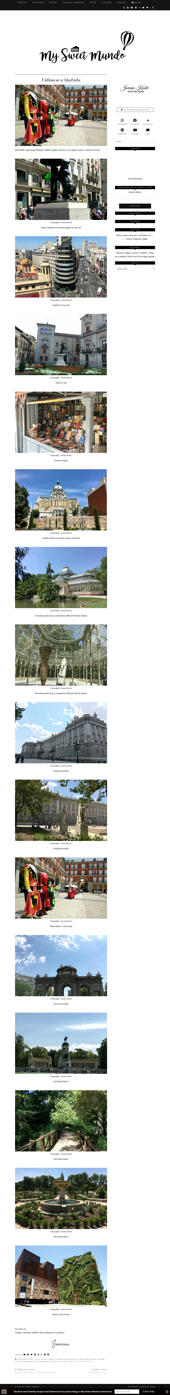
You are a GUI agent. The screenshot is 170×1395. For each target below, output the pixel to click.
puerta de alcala (59, 1361)
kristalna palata (87, 1359)
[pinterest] (122, 131)
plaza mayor (42, 1361)
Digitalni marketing (74, 2)
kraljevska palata (68, 1359)
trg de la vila (76, 1361)
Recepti (53, 2)
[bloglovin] (147, 121)
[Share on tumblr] (38, 1355)
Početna (22, 2)
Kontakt (121, 2)
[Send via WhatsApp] (41, 1355)
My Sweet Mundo (30, 1387)
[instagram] (122, 121)
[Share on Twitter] (32, 1355)
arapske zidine (25, 1359)
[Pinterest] (128, 7)
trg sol (88, 1361)
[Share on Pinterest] (35, 1355)
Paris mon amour (98, 1371)
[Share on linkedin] (45, 1355)
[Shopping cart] (148, 7)
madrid (101, 1359)
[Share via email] (24, 1355)
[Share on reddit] (48, 1355)
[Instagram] (124, 7)
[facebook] (135, 121)
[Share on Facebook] (28, 1355)
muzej (18, 1361)
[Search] (153, 7)
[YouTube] (132, 7)
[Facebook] (136, 7)
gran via (53, 1359)
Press (93, 2)
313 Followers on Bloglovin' (135, 110)
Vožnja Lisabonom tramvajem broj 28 (35, 1371)
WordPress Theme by (141, 1387)
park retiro (29, 1361)
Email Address (135, 192)
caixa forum (41, 1359)
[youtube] (135, 131)
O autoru (107, 2)
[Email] (143, 7)
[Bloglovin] (140, 7)
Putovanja (38, 2)
